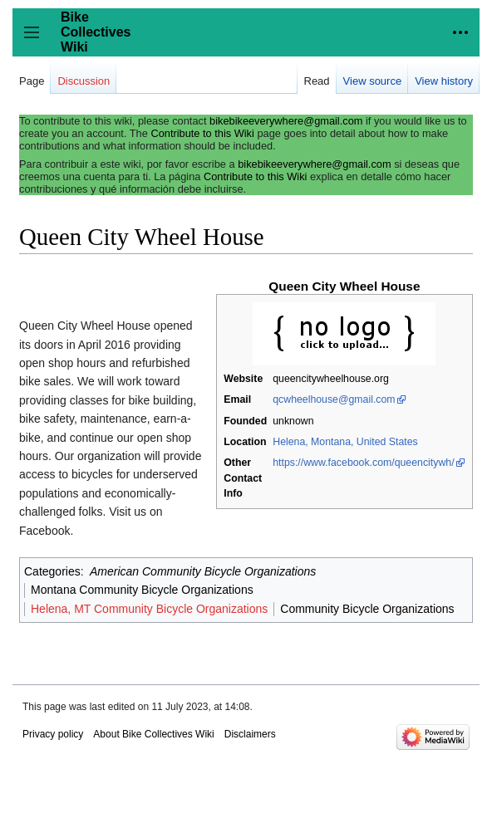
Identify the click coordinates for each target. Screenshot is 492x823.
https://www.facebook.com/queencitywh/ (363, 462)
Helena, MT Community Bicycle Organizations (149, 608)
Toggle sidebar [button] (37, 40)
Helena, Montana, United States (345, 442)
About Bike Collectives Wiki (153, 734)
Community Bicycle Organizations (367, 608)
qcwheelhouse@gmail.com (334, 399)
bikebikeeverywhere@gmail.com (285, 121)
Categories (52, 571)
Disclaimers (250, 734)
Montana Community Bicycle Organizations (142, 589)
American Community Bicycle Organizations (203, 571)
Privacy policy (52, 734)
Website (243, 379)
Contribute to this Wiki (201, 133)
